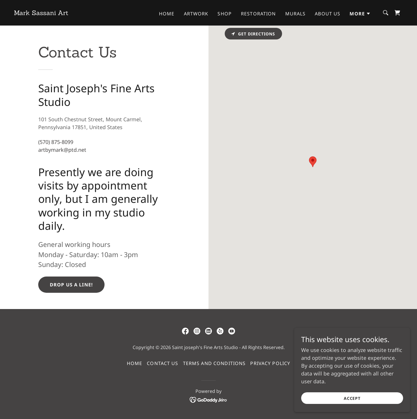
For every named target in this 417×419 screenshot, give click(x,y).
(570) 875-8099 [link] (55, 141)
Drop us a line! (71, 284)
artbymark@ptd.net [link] (62, 149)
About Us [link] (327, 13)
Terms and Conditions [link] (214, 363)
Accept (352, 398)
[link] (41, 13)
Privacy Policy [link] (270, 363)
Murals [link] (295, 13)
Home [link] (167, 13)
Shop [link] (224, 13)
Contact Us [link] (162, 363)
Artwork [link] (196, 13)
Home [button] (134, 363)
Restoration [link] (258, 13)
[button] (360, 13)
